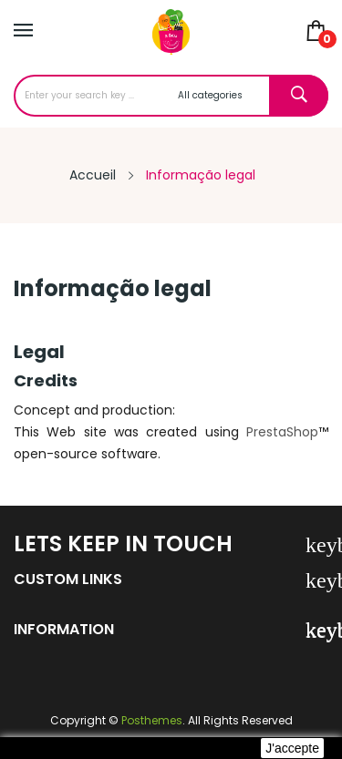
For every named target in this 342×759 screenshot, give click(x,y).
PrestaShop (282, 432)
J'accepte (292, 748)
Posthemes (151, 720)
